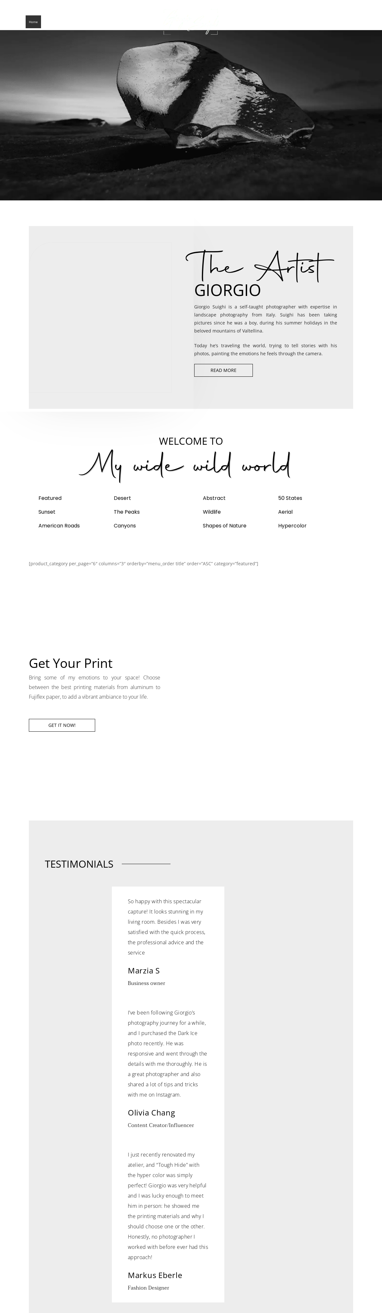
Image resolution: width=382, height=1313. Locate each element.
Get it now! (62, 725)
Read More (224, 370)
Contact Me (122, 22)
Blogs (75, 22)
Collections (96, 21)
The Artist (54, 21)
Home (33, 22)
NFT (141, 22)
